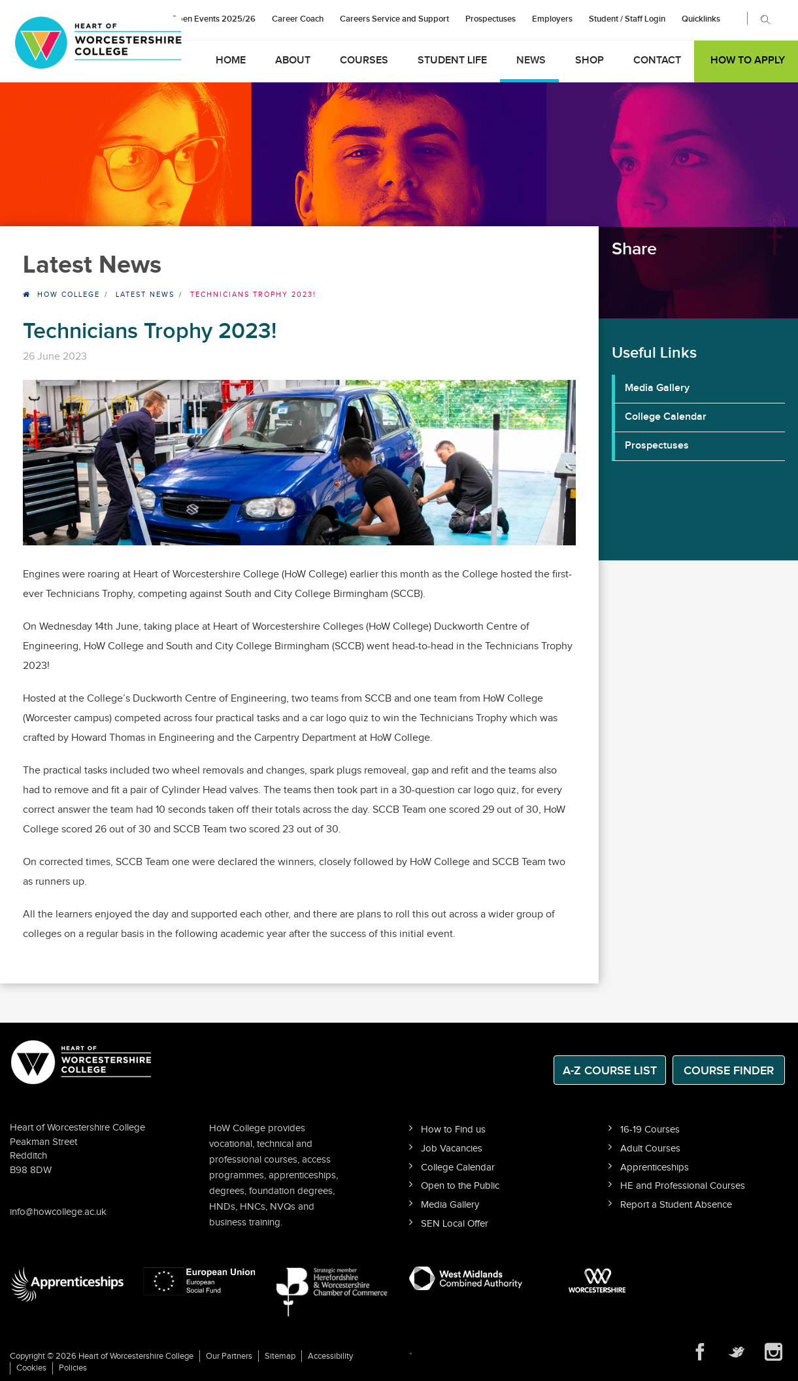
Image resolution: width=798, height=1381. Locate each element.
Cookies (31, 1368)
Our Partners (229, 1356)
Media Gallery (657, 388)
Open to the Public (460, 1185)
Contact (657, 60)
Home (231, 60)
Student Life (452, 60)
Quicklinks (701, 19)
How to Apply (747, 60)
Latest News (145, 294)
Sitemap (280, 1356)
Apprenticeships (654, 1167)
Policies (73, 1368)
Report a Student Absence (676, 1204)
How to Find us (453, 1129)
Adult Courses (650, 1148)
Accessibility (330, 1356)
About (292, 60)
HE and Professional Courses (682, 1185)
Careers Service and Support (394, 19)
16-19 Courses (650, 1129)
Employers (552, 19)
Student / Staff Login (627, 19)
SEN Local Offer (454, 1223)
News (531, 60)
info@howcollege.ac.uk (58, 1212)
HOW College (68, 294)
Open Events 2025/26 (213, 19)
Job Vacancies (451, 1148)
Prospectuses (490, 19)
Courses (364, 60)
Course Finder (729, 1071)
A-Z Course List (610, 1071)
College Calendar (666, 417)
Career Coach (298, 19)
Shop (589, 60)
